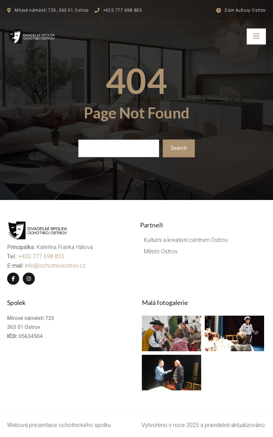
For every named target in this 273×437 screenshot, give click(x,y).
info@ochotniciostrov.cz (55, 266)
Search (179, 148)
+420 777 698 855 (41, 256)
